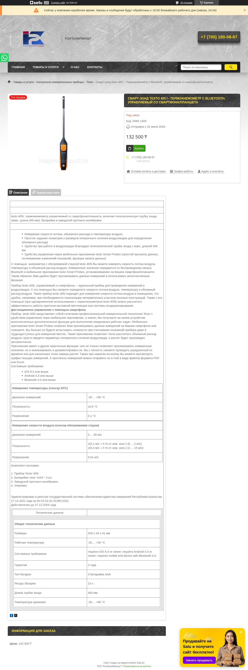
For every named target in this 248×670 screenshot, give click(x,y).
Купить (139, 148)
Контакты (94, 67)
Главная (18, 67)
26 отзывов (186, 2)
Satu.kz (140, 662)
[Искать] (231, 67)
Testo (90, 82)
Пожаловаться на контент (137, 666)
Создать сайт (58, 2)
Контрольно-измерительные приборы (60, 82)
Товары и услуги (46, 67)
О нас (75, 67)
